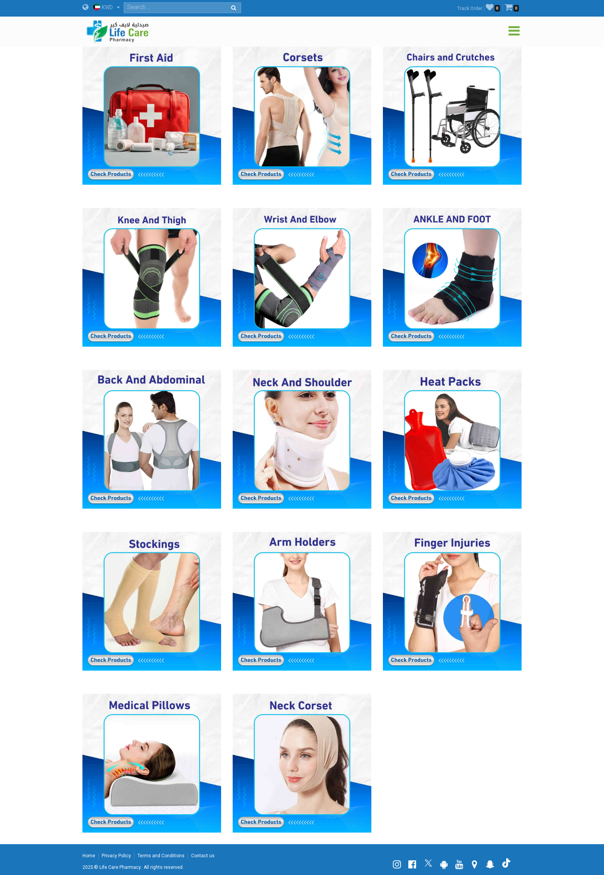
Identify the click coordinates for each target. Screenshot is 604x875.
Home (88, 855)
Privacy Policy (116, 855)
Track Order (469, 8)
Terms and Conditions (161, 855)
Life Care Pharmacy (120, 867)
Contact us (203, 855)
